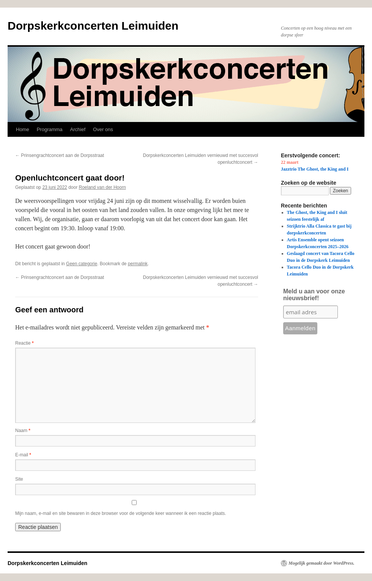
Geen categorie (81, 263)
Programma (50, 129)
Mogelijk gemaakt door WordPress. (321, 563)
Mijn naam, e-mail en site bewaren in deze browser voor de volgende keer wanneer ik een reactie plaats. (120, 513)
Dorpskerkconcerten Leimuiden (93, 25)
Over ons (103, 129)
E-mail (23, 455)
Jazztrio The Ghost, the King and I (314, 169)
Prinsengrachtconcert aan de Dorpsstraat (59, 155)
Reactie (24, 343)
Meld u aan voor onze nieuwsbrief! (314, 294)
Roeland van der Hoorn (102, 187)
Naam (22, 430)
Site (19, 479)
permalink (138, 263)
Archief (77, 129)
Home (22, 129)
